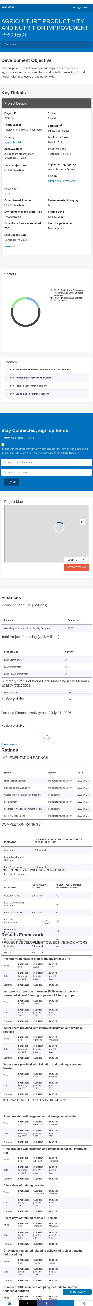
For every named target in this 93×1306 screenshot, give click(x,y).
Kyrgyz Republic (13, 142)
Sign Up (12, 482)
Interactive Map (76, 567)
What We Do (8, 6)
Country (9, 137)
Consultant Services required (22, 223)
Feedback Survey (77, 1291)
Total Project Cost (16, 165)
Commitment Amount (18, 200)
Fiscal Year (12, 188)
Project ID (10, 113)
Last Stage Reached (60, 223)
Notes (8, 246)
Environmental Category (63, 200)
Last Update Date (15, 235)
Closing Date (56, 211)
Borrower (55, 125)
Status (52, 113)
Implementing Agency (62, 164)
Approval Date (13, 149)
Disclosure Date (58, 137)
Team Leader (12, 124)
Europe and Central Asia (61, 180)
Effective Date (57, 149)
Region (52, 176)
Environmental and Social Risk (23, 211)
